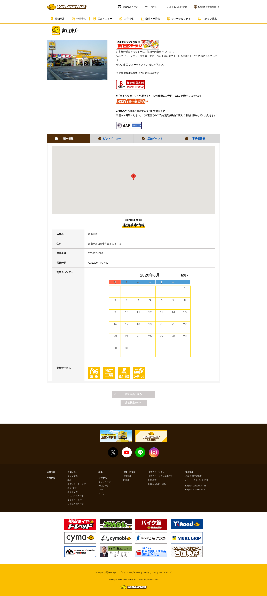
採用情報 (189, 472)
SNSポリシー (149, 572)
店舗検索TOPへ (133, 402)
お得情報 (126, 18)
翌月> (184, 275)
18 (138, 324)
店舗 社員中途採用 (193, 476)
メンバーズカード (75, 496)
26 (150, 336)
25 (138, 336)
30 (115, 348)
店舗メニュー (102, 18)
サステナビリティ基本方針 (160, 476)
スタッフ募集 (207, 18)
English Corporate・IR (195, 486)
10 (126, 312)
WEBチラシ (103, 486)
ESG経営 (152, 480)
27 (161, 336)
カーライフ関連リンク (106, 572)
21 (173, 324)
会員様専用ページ (75, 504)
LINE (100, 490)
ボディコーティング (76, 484)
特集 (100, 472)
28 (173, 336)
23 (115, 336)
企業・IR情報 (150, 18)
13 (161, 312)
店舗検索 (57, 18)
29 (185, 336)
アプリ (101, 494)
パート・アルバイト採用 (196, 480)
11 (138, 312)
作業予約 (79, 18)
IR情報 (126, 480)
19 (150, 324)
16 (115, 324)
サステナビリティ (179, 18)
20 (161, 324)
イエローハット (67, 7)
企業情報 (127, 476)
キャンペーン (104, 482)
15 (185, 312)
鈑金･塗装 (72, 488)
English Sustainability (195, 490)
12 (150, 312)
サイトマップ (165, 572)
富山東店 (70, 30)
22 (185, 324)
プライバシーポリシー (130, 572)
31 (126, 348)
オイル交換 (72, 492)
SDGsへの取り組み (157, 484)
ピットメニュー (74, 500)
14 (173, 312)
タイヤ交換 (72, 476)
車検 (69, 480)
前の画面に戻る (133, 394)
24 (126, 336)
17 (126, 324)
